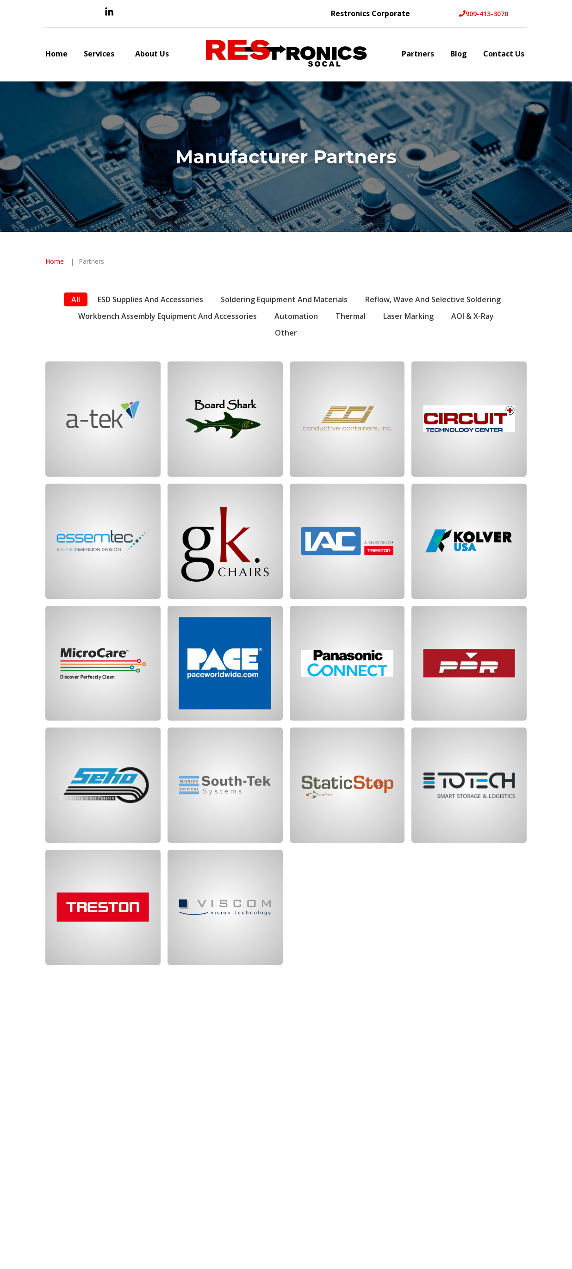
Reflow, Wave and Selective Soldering (433, 299)
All (75, 299)
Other (286, 333)
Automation (296, 316)
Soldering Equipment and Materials (284, 299)
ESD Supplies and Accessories (150, 299)
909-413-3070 (483, 13)
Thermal (351, 316)
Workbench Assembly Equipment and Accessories (167, 316)
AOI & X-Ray (472, 316)
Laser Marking (408, 316)
